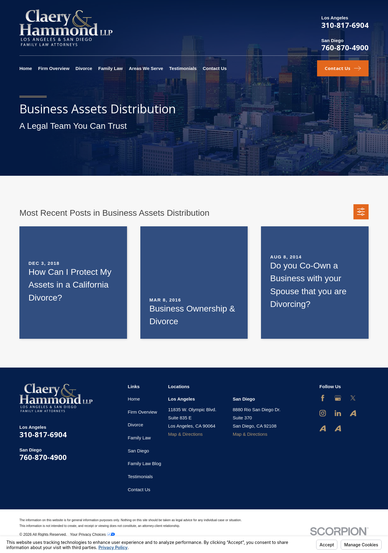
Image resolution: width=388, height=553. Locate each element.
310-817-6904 (345, 25)
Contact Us (139, 489)
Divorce (135, 424)
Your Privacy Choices (92, 534)
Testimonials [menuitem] (183, 68)
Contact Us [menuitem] (215, 68)
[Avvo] (353, 413)
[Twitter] (353, 398)
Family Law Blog (144, 463)
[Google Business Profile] (338, 398)
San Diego (138, 450)
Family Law (139, 437)
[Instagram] (322, 413)
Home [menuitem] (25, 68)
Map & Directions (185, 434)
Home (134, 398)
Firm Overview (142, 412)
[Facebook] (322, 398)
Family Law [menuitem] (110, 68)
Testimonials (140, 476)
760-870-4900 (345, 47)
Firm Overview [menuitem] (53, 68)
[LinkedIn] (338, 413)
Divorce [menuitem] (83, 68)
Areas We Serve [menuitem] (146, 68)
